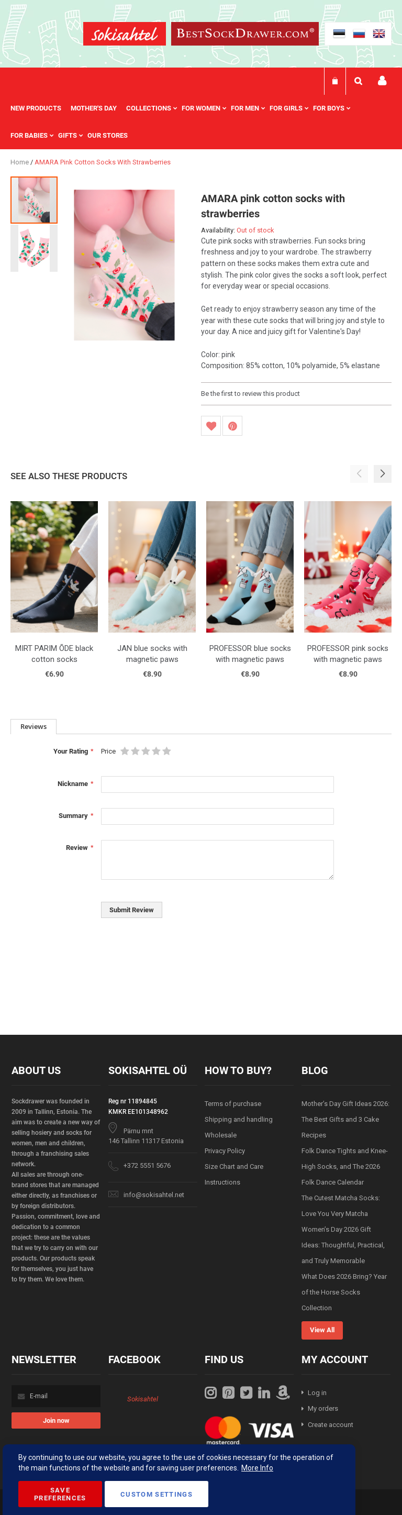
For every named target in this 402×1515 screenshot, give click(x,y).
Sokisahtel (142, 1399)
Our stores (107, 135)
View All (322, 1330)
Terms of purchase (233, 1104)
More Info (257, 1468)
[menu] (201, 122)
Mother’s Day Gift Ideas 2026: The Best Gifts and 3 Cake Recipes (345, 1119)
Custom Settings (156, 1494)
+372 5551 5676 (147, 1165)
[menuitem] (40, 108)
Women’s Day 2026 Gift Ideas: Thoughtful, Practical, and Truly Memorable (343, 1245)
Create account (330, 1425)
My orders (323, 1408)
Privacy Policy (225, 1151)
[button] (34, 248)
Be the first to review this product (250, 393)
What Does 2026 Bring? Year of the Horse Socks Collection (344, 1292)
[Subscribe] (56, 1420)
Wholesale (221, 1135)
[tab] (33, 726)
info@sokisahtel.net (154, 1195)
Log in (317, 1393)
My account (382, 80)
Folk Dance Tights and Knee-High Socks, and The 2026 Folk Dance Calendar (345, 1166)
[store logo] (124, 35)
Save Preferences (60, 1494)
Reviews (33, 726)
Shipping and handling (239, 1119)
